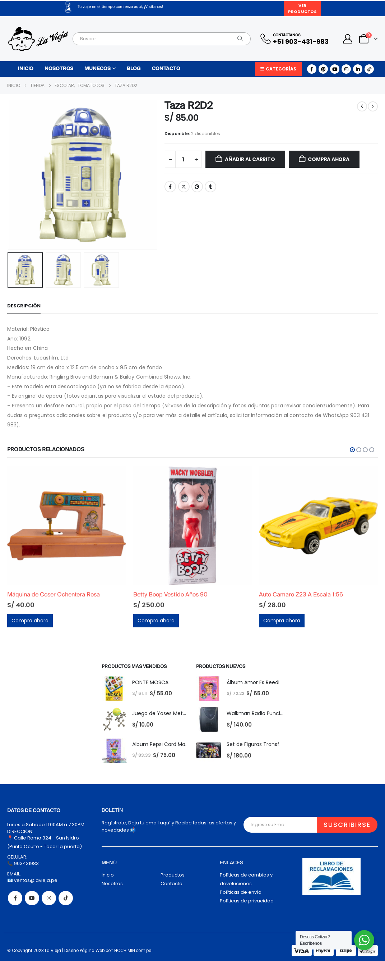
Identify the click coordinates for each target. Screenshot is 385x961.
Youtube (32, 898)
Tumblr (210, 186)
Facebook (170, 186)
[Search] (240, 39)
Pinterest (197, 186)
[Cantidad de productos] (183, 159)
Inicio (25, 69)
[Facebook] (311, 69)
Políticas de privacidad (247, 900)
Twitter (184, 186)
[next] (373, 106)
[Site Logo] (38, 38)
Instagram (49, 898)
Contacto (166, 69)
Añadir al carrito (250, 159)
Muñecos (97, 69)
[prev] (362, 106)
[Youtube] (334, 69)
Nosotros (59, 69)
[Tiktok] (369, 69)
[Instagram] (346, 69)
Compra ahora (328, 159)
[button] (352, 449)
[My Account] (347, 39)
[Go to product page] (66, 525)
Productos (173, 874)
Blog (134, 69)
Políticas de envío (240, 892)
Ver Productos (302, 8)
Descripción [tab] (24, 305)
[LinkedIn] (357, 69)
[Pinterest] (323, 69)
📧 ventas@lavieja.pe (32, 880)
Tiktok (66, 898)
